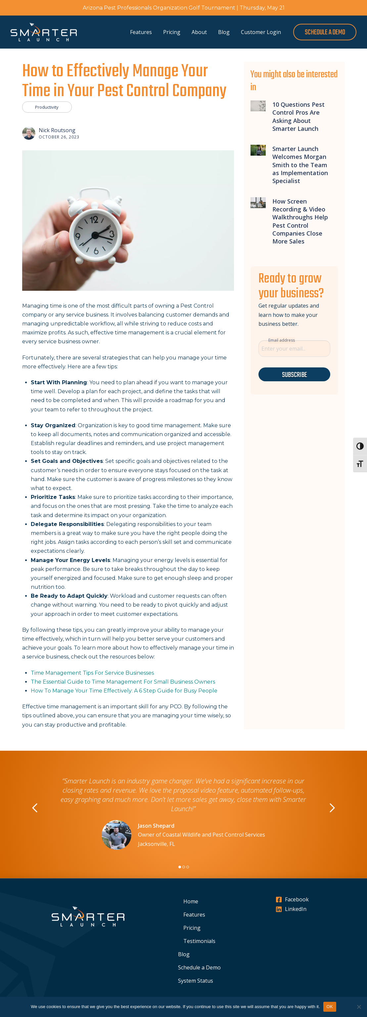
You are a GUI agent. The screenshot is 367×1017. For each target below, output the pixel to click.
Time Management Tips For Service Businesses (92, 673)
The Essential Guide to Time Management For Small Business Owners (123, 682)
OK (330, 1006)
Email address (281, 340)
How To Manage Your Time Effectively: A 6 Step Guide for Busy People (124, 691)
